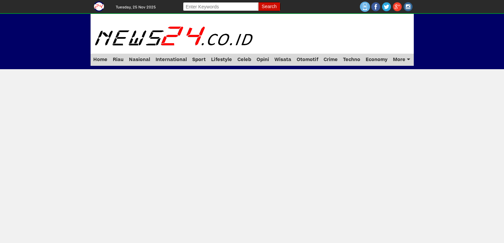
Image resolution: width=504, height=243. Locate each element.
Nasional (139, 59)
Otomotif (307, 59)
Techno (351, 59)
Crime (331, 59)
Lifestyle (221, 59)
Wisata (282, 59)
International (171, 59)
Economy (377, 59)
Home (100, 59)
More (401, 59)
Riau (118, 59)
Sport (199, 59)
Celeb (244, 59)
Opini (263, 59)
